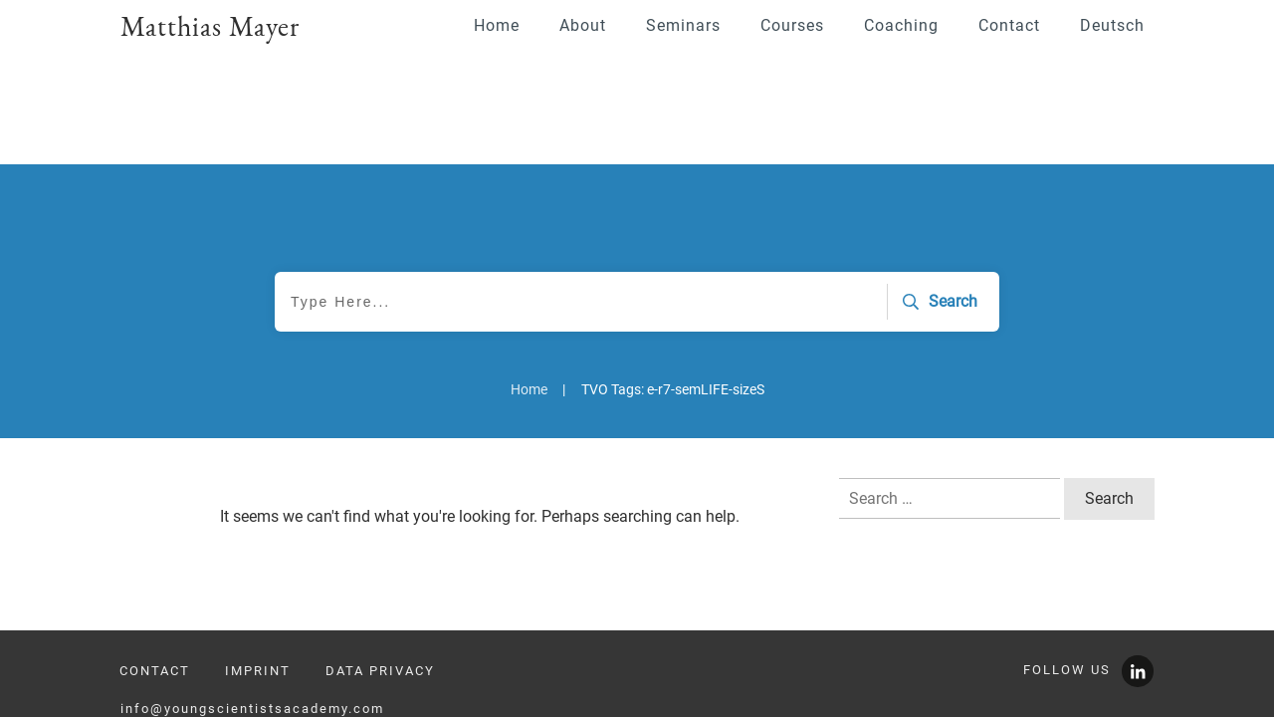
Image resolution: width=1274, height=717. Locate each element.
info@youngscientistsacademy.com (252, 638)
